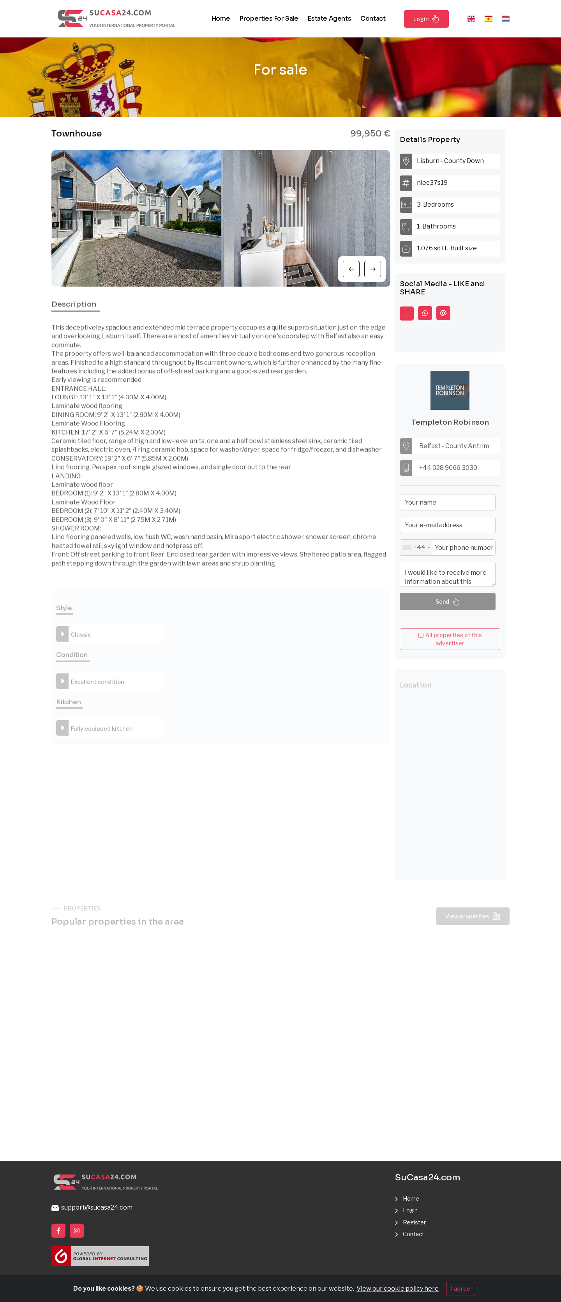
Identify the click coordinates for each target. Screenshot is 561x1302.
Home (220, 18)
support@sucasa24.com (91, 1208)
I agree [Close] (460, 1288)
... (407, 313)
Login (426, 19)
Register (416, 1222)
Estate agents (329, 18)
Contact (372, 18)
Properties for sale (268, 18)
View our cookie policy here (397, 1288)
